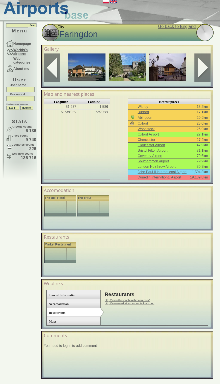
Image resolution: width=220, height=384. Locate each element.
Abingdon (145, 117)
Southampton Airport (153, 161)
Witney (143, 106)
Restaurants (57, 312)
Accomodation (59, 304)
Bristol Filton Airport (153, 150)
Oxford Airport (148, 134)
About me (21, 68)
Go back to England (177, 26)
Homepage (22, 44)
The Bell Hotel (55, 198)
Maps (53, 321)
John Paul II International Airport (162, 172)
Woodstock (146, 129)
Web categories (22, 60)
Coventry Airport (150, 156)
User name (18, 85)
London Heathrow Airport (157, 166)
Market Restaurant (58, 244)
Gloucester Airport (151, 145)
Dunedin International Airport (159, 177)
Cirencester (146, 140)
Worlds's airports (20, 52)
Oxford (143, 123)
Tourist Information (62, 295)
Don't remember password (17, 104)
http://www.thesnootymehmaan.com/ (127, 300)
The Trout (84, 198)
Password (17, 94)
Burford (143, 112)
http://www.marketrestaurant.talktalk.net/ (129, 303)
